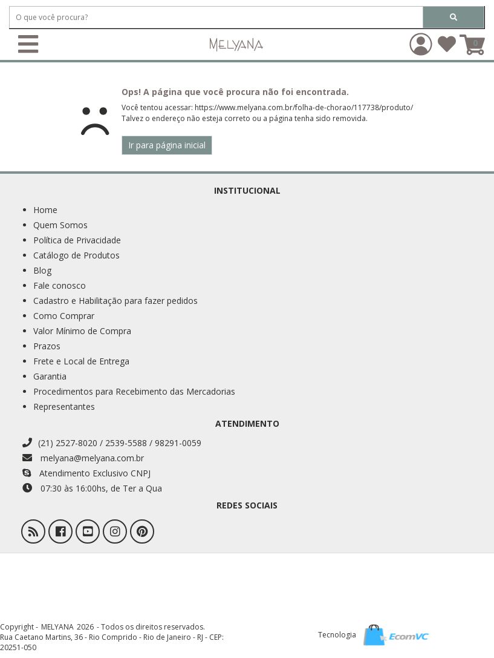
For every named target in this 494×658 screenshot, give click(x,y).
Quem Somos (60, 225)
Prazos (46, 346)
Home (45, 209)
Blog (42, 270)
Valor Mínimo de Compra (82, 331)
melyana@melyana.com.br (83, 458)
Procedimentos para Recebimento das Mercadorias (134, 391)
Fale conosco (59, 285)
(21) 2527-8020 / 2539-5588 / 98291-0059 (111, 443)
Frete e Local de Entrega (81, 361)
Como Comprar (63, 315)
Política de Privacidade (77, 240)
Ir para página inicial (167, 145)
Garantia (50, 376)
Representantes (64, 406)
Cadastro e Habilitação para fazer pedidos (115, 300)
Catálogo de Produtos (76, 255)
